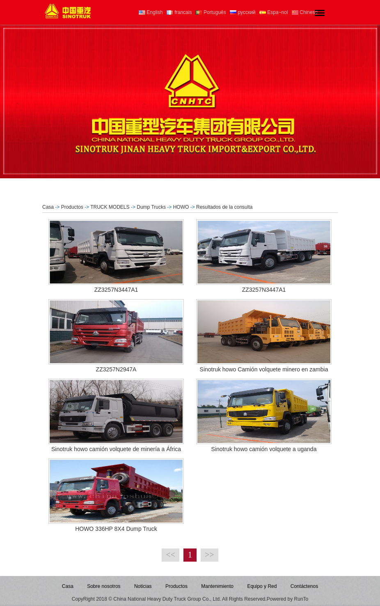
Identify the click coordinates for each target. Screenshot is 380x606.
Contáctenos (304, 586)
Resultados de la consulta (224, 207)
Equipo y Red (262, 586)
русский (242, 12)
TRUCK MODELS (109, 207)
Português (211, 12)
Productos (72, 207)
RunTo (301, 599)
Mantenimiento (217, 586)
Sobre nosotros (103, 586)
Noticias (143, 586)
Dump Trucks (151, 207)
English (151, 12)
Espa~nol (273, 12)
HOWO (181, 207)
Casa (48, 207)
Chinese (305, 12)
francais (179, 12)
